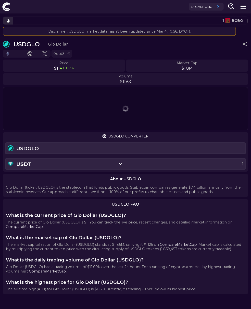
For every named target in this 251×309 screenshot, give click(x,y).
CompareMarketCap (24, 226)
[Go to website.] (30, 54)
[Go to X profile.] (45, 54)
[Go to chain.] (8, 54)
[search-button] (231, 7)
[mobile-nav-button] (243, 7)
